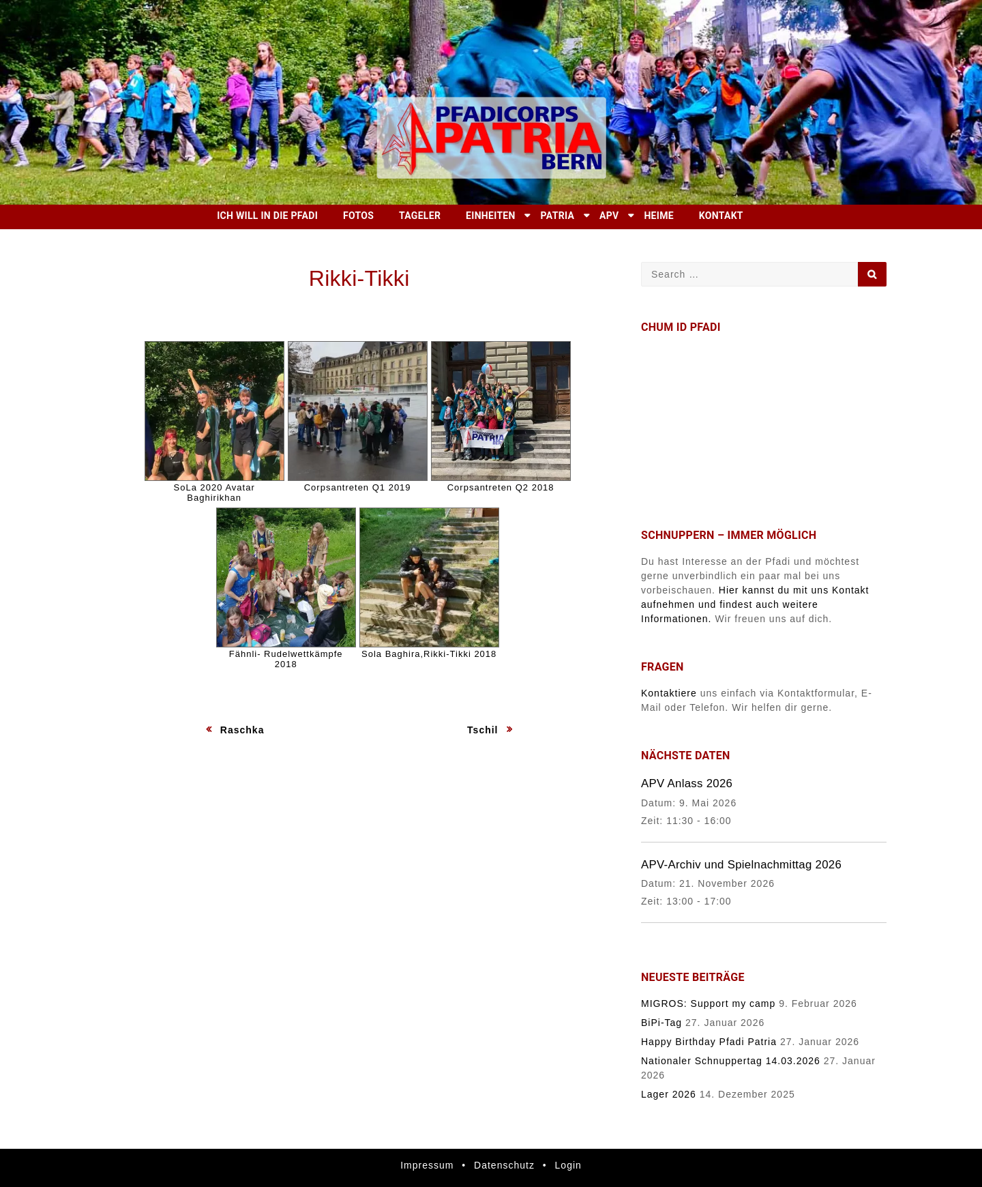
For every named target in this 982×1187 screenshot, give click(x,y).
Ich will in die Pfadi (267, 215)
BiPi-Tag (661, 1022)
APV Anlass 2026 (686, 783)
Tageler (420, 215)
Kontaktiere (669, 693)
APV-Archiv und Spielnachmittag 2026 (741, 864)
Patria (558, 215)
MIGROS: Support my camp (708, 1003)
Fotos (358, 215)
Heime (659, 215)
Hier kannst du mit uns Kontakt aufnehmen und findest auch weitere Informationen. (755, 604)
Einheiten (491, 215)
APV (609, 215)
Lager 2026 (668, 1094)
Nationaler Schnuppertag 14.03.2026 (730, 1060)
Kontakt (721, 215)
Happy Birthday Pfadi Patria (709, 1041)
